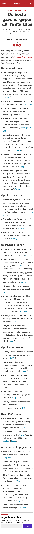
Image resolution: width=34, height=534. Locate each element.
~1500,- (14, 322)
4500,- (23, 408)
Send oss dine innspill (22, 57)
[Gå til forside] (4, 3)
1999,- (11, 341)
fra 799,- (20, 228)
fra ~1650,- (24, 311)
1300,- (22, 265)
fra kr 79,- (28, 104)
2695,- (12, 358)
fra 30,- (18, 189)
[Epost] (11, 526)
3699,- (13, 387)
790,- (20, 501)
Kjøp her (7, 458)
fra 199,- (6, 97)
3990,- (24, 371)
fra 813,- (14, 239)
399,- (23, 167)
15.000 (24, 428)
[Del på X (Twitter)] (17, 45)
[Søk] (25, 4)
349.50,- (18, 150)
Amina (21, 435)
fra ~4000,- (15, 398)
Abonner (16, 3)
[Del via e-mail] (19, 45)
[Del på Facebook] (14, 45)
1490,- (6, 292)
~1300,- (28, 255)
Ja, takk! (27, 526)
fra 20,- (25, 115)
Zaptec (6, 441)
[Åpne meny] (30, 3)
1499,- (23, 282)
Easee (13, 441)
